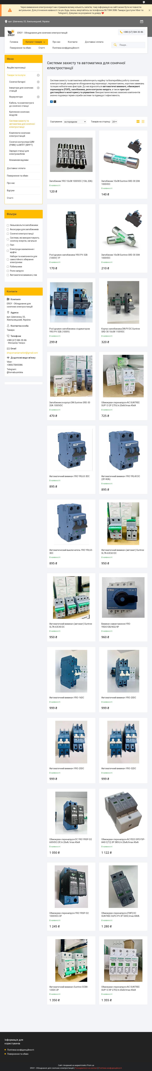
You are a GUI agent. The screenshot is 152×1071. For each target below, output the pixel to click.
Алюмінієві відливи (18, 160)
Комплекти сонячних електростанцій (19, 134)
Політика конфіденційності (65, 48)
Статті (42, 48)
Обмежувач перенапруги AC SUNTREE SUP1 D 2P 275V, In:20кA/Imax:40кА (120, 404)
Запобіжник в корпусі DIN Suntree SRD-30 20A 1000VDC (69, 404)
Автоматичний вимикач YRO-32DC (118, 768)
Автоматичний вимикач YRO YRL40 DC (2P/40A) (120, 478)
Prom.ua (90, 1065)
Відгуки (10, 190)
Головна (14, 42)
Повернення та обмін (20, 48)
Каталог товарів (34, 42)
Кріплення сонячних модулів (19, 113)
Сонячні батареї (17, 82)
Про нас (56, 42)
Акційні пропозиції (16, 67)
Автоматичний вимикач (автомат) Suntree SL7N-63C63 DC (122, 551)
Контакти (72, 42)
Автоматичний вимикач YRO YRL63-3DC (69, 476)
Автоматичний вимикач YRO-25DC (66, 768)
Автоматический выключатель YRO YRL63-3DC (71, 551)
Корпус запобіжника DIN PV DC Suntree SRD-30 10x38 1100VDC (120, 330)
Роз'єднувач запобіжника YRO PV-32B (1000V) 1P (68, 256)
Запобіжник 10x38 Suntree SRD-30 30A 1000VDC (120, 256)
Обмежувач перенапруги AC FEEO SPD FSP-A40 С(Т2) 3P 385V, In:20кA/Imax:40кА (123, 841)
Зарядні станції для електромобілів (19, 152)
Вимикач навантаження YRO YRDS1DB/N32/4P (115, 625)
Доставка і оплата (94, 42)
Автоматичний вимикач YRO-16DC (66, 697)
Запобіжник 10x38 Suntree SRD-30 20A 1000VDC (120, 182)
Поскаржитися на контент (86, 1068)
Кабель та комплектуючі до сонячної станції (21, 104)
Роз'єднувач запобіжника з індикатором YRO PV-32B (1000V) (69, 330)
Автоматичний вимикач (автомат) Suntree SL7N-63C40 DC (70, 625)
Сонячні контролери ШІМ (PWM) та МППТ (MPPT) (21, 143)
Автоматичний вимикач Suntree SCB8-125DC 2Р (68, 988)
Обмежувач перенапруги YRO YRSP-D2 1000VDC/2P (69, 914)
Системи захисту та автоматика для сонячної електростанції (22, 124)
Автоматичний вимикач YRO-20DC (118, 697)
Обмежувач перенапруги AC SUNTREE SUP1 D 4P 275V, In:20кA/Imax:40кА (120, 988)
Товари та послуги (16, 75)
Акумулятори (16, 97)
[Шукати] (115, 45)
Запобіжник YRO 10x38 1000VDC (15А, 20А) (70, 181)
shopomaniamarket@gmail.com (22, 353)
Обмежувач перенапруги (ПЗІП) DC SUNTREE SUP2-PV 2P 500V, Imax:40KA (120, 914)
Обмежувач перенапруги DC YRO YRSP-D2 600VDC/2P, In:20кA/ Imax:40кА (70, 841)
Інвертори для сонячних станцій (21, 89)
